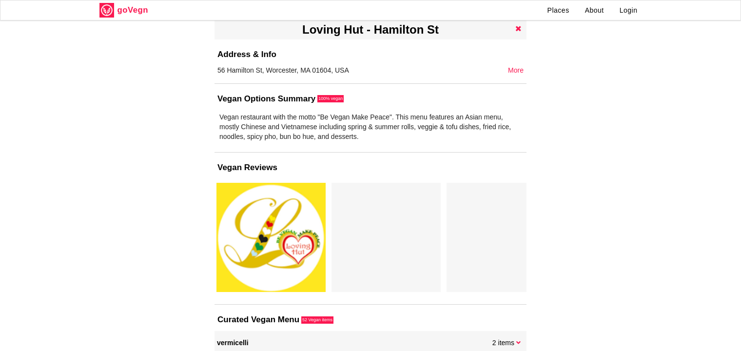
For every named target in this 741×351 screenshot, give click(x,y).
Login (629, 10)
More (516, 70)
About (594, 10)
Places (558, 10)
